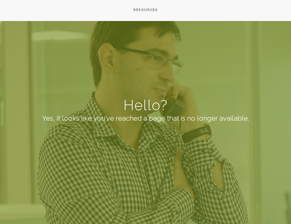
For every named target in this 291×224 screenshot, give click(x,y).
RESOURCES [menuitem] (145, 10)
